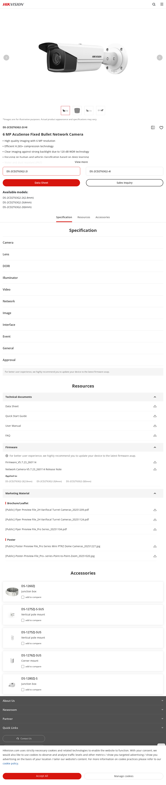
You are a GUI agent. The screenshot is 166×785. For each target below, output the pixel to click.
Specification (64, 217)
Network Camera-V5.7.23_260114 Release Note (33, 469)
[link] (76, 510)
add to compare (33, 597)
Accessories (103, 217)
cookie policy (10, 763)
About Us (9, 700)
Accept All (42, 776)
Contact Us (24, 738)
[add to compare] (153, 127)
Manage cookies (123, 776)
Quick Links (10, 728)
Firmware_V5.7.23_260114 (20, 462)
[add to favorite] (160, 127)
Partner (8, 719)
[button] (6, 58)
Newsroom (10, 710)
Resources (83, 217)
